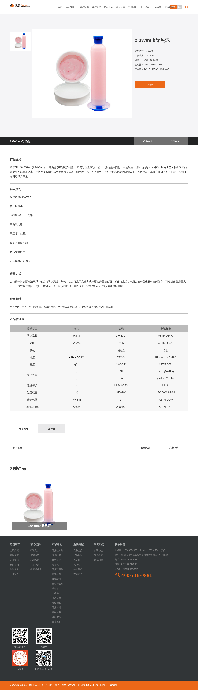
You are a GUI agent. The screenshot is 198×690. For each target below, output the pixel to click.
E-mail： (119, 569)
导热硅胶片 (71, 7)
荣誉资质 (14, 569)
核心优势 (157, 7)
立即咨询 (176, 141)
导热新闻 (98, 555)
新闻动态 (99, 544)
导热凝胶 (96, 7)
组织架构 (14, 564)
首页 (60, 7)
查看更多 (56, 621)
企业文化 (14, 560)
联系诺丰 (169, 7)
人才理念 (14, 574)
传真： (118, 564)
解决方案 (120, 7)
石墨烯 (55, 593)
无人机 (76, 560)
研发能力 (34, 550)
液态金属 (56, 598)
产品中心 (108, 7)
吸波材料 (56, 579)
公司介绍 (14, 550)
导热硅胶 (56, 602)
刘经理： (119, 550)
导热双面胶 (57, 569)
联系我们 (148, 85)
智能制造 (34, 555)
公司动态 (98, 550)
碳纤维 (55, 588)
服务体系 (34, 564)
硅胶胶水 (56, 617)
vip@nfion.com (126, 569)
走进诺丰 (144, 7)
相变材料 (56, 574)
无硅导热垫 (57, 583)
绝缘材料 (56, 612)
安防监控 (77, 550)
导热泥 (55, 564)
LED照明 (77, 555)
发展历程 (14, 555)
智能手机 (77, 569)
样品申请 (152, 141)
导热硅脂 (84, 7)
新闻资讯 (132, 7)
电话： (118, 559)
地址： (118, 555)
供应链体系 (36, 569)
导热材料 (56, 607)
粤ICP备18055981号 (88, 685)
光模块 (76, 564)
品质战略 (34, 560)
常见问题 (98, 560)
